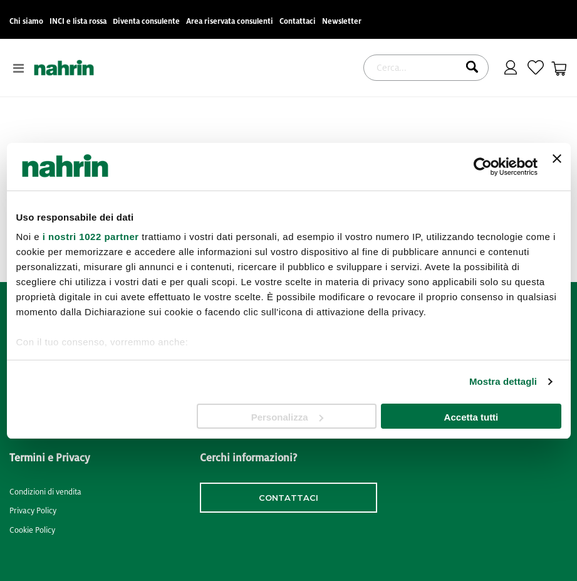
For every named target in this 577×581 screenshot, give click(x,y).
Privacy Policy (32, 510)
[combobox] (426, 68)
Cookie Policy (32, 530)
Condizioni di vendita (45, 492)
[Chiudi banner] (557, 166)
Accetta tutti (471, 417)
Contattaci (297, 22)
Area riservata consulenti (229, 22)
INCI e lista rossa (78, 22)
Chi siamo (26, 22)
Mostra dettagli (503, 381)
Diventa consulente (146, 22)
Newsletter (341, 22)
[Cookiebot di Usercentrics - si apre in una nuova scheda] (483, 166)
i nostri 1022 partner (91, 236)
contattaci (288, 498)
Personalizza (287, 417)
